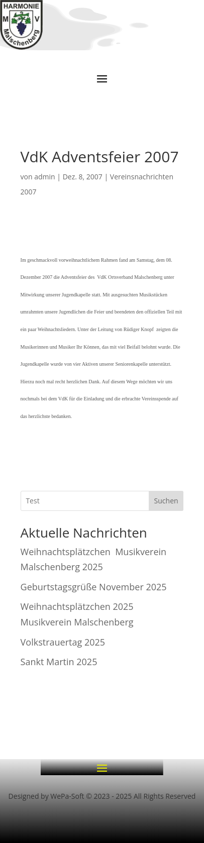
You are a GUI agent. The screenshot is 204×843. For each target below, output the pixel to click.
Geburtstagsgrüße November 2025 (94, 587)
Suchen (166, 500)
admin (44, 176)
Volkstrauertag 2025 (63, 642)
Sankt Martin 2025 (59, 662)
